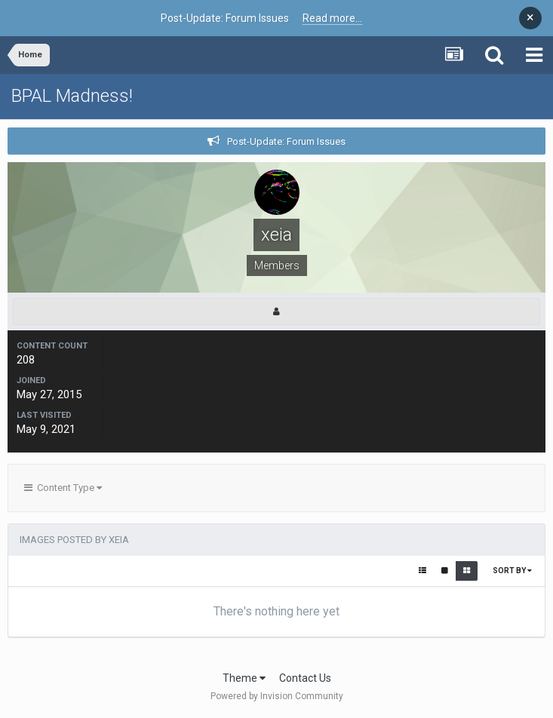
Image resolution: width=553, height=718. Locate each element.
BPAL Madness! (72, 95)
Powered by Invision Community (276, 696)
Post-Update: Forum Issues (286, 141)
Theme (244, 678)
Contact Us (305, 678)
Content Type (63, 487)
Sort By (512, 570)
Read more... (332, 18)
